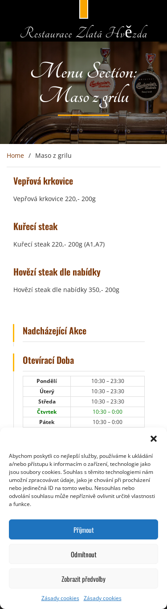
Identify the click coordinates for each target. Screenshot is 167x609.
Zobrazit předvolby (83, 579)
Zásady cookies (60, 598)
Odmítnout (84, 554)
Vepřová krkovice (43, 180)
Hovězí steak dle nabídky (57, 271)
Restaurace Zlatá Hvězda (83, 33)
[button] (153, 438)
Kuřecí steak (35, 226)
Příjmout (83, 530)
